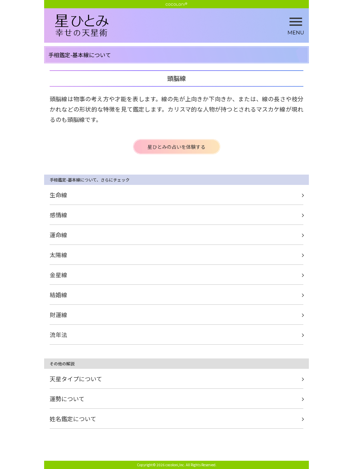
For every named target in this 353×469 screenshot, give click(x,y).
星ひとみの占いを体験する (176, 146)
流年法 (58, 334)
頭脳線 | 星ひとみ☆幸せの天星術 (182, 25)
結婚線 (58, 294)
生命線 (58, 194)
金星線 (58, 274)
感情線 (58, 214)
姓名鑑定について (73, 418)
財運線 (58, 314)
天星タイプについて (76, 378)
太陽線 (58, 254)
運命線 (58, 234)
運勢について (67, 398)
